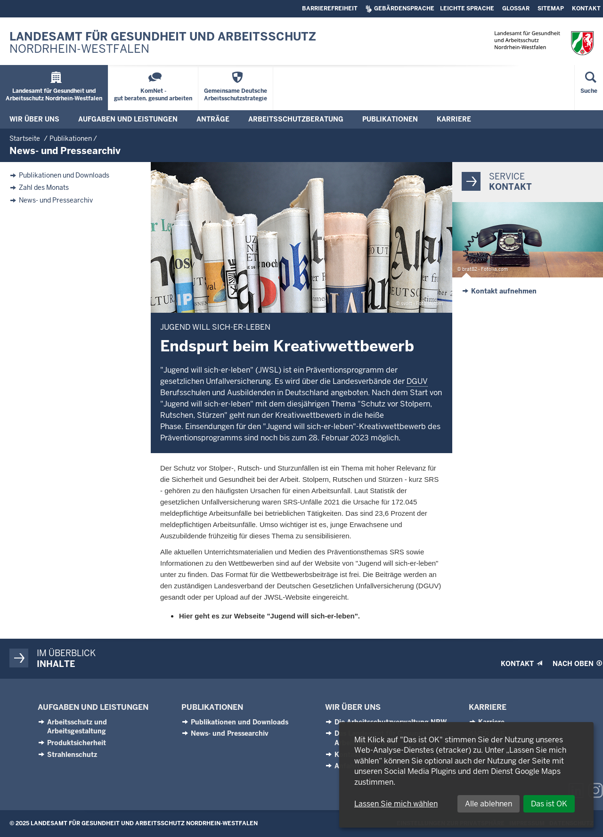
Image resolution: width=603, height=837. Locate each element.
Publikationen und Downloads (64, 175)
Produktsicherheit (76, 743)
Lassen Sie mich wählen (396, 804)
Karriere (487, 707)
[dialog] (466, 775)
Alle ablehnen (488, 804)
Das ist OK (549, 804)
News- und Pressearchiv (56, 200)
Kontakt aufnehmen (504, 291)
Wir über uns (353, 707)
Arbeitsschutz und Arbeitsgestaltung (77, 727)
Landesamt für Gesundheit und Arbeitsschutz (162, 43)
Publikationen (212, 707)
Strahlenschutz (72, 754)
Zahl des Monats (44, 188)
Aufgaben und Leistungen (93, 707)
